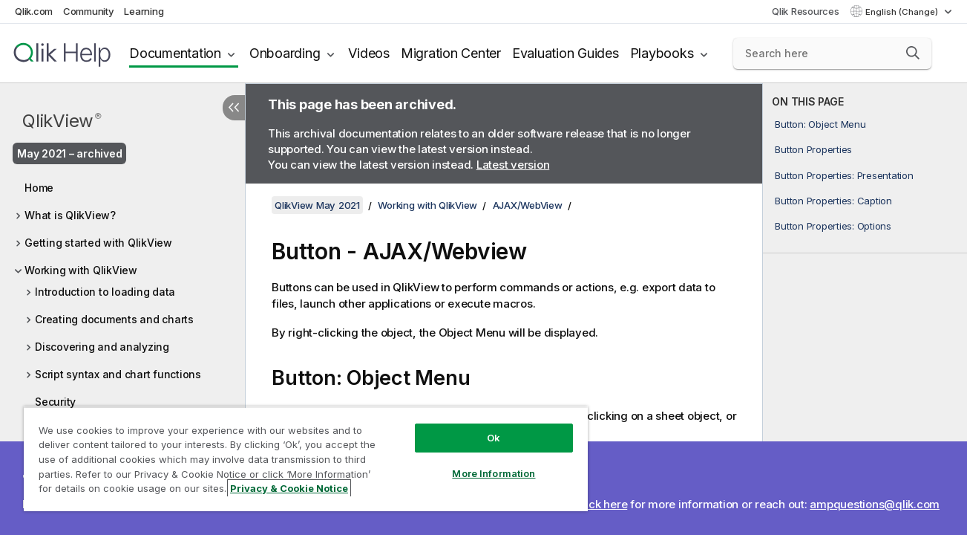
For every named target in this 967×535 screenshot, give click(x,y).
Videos (369, 53)
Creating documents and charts (114, 319)
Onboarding (285, 53)
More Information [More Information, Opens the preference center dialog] (491, 473)
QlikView (61, 121)
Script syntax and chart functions (118, 374)
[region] (304, 458)
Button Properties (813, 149)
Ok (491, 438)
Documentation (175, 53)
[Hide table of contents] (234, 107)
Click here (601, 504)
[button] (913, 52)
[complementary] (865, 309)
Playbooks (662, 53)
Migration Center (451, 53)
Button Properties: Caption (833, 201)
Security (55, 401)
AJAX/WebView (528, 205)
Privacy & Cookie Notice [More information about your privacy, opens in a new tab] (289, 488)
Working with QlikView (80, 270)
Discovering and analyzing (102, 346)
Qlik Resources (805, 11)
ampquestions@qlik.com (875, 504)
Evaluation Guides (565, 53)
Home (38, 187)
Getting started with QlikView (98, 242)
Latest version (513, 165)
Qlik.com (34, 11)
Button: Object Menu (820, 124)
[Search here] (832, 53)
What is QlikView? (70, 215)
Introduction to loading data (105, 291)
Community (88, 11)
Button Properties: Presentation (844, 175)
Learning (143, 11)
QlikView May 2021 (317, 205)
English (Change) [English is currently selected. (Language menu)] (902, 12)
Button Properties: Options (833, 226)
